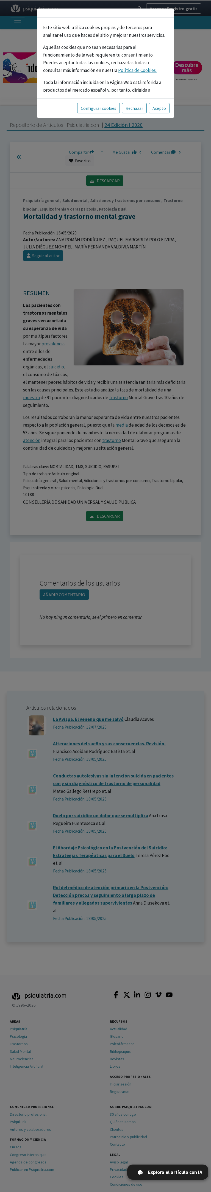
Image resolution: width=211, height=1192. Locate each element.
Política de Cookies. (137, 70)
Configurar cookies (98, 108)
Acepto (159, 108)
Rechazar (134, 108)
